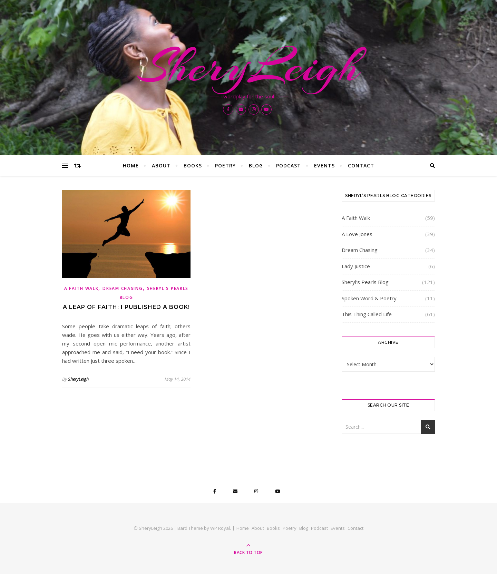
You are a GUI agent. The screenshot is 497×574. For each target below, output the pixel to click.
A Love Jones (357, 234)
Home (131, 165)
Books (193, 165)
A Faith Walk (81, 288)
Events (324, 165)
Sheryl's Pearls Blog (365, 282)
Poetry (225, 165)
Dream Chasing (123, 288)
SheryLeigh (248, 66)
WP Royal (220, 528)
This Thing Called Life (367, 314)
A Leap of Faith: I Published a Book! (126, 307)
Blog (256, 165)
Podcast (288, 165)
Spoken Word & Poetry (369, 298)
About (161, 165)
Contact (361, 165)
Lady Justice (356, 266)
